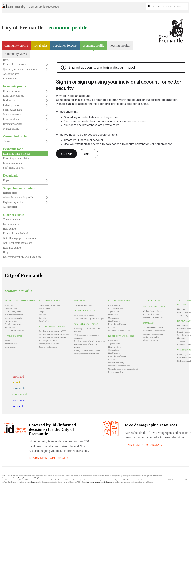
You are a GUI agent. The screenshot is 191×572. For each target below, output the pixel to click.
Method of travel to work (119, 330)
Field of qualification (117, 324)
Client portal (10, 206)
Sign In (88, 153)
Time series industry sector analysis (89, 318)
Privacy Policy (17, 478)
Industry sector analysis (84, 315)
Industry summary (116, 362)
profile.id (18, 376)
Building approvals (13, 324)
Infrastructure (10, 78)
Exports (42, 314)
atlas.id (17, 382)
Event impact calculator (16, 158)
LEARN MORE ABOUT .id (48, 458)
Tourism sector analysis (153, 327)
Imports (42, 318)
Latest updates (11, 224)
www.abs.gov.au (32, 482)
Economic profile (93, 47)
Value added (44, 308)
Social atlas (41, 45)
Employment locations (49, 343)
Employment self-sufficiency (86, 353)
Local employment (13, 95)
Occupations (113, 318)
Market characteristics (152, 311)
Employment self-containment (87, 350)
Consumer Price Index (14, 330)
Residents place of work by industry (89, 341)
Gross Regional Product (49, 305)
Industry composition (14, 314)
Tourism (7, 141)
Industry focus (11, 105)
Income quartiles (115, 308)
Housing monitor (120, 45)
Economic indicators (14, 64)
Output (42, 311)
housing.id (19, 400)
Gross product (11, 308)
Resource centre (12, 247)
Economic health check (16, 233)
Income (111, 327)
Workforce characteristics (154, 330)
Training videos (11, 219)
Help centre (9, 228)
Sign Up (66, 153)
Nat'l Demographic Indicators (19, 238)
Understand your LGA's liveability (22, 256)
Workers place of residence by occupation (87, 336)
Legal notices (39, 478)
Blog (5, 252)
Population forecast (65, 45)
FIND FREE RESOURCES (143, 444)
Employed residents (13, 318)
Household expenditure (153, 317)
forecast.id (19, 388)
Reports (7, 180)
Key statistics (114, 305)
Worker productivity (48, 340)
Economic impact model (16, 153)
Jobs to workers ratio (48, 347)
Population (9, 305)
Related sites (10, 192)
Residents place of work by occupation (85, 346)
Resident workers (12, 123)
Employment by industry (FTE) (52, 331)
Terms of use (27, 478)
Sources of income (151, 314)
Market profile (11, 128)
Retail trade (10, 327)
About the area (11, 73)
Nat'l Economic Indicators (17, 242)
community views (15, 53)
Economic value (12, 91)
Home (6, 59)
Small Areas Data (12, 109)
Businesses (9, 100)
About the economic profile (18, 197)
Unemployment (11, 321)
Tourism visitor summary (154, 334)
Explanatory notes (13, 202)
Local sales (44, 321)
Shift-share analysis (14, 167)
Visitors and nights (151, 337)
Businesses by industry (84, 305)
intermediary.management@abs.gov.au (99, 482)
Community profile (16, 45)
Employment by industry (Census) (54, 334)
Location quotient (12, 163)
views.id (17, 406)
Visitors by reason (150, 340)
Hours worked (114, 314)
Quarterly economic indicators (20, 69)
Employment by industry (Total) (53, 337)
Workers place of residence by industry (87, 330)
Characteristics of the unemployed (123, 369)
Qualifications (114, 321)
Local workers (11, 119)
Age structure (114, 311)
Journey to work (12, 114)
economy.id (19, 394)
